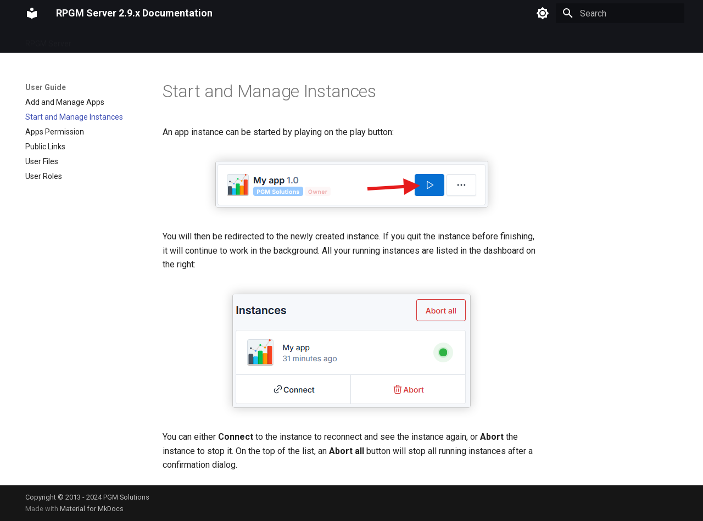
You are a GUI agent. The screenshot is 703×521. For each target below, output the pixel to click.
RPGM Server (48, 40)
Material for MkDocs (92, 509)
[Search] (620, 13)
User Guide (163, 40)
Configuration (108, 40)
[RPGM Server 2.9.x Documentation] (32, 13)
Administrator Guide (230, 40)
